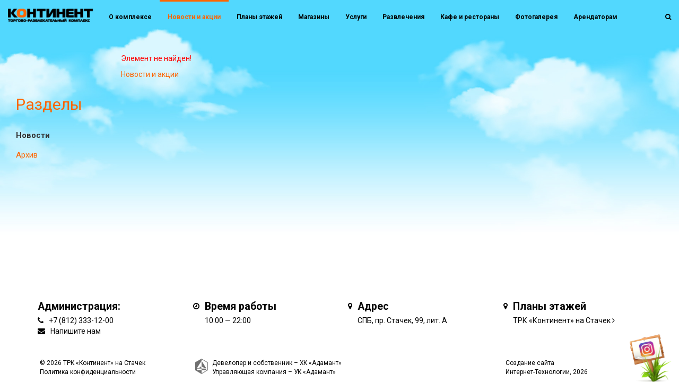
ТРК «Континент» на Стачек (562, 320)
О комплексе (130, 17)
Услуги (356, 17)
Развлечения (403, 17)
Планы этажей (259, 17)
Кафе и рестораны (469, 17)
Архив (27, 155)
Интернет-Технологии (538, 372)
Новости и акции (194, 17)
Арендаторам (595, 17)
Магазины (313, 17)
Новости (33, 135)
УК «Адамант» (315, 372)
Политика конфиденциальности (88, 372)
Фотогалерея (536, 17)
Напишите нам (75, 331)
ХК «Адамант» (321, 363)
